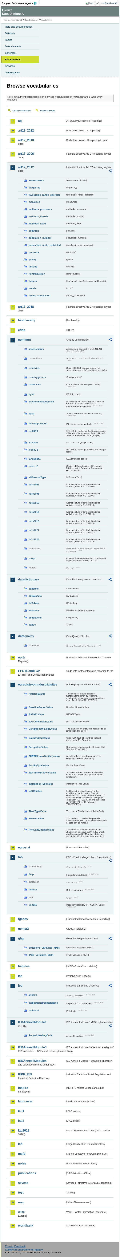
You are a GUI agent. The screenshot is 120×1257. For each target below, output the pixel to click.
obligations (35, 617)
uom (21, 1202)
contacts (34, 588)
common (24, 339)
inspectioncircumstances (43, 1002)
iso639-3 (33, 442)
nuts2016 (34, 521)
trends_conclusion (39, 295)
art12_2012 (26, 130)
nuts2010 (34, 502)
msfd (21, 1153)
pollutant (34, 1010)
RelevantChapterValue (41, 829)
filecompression (38, 423)
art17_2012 (26, 167)
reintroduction (37, 273)
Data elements (13, 46)
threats (33, 281)
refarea (33, 889)
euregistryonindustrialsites (37, 684)
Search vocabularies (21, 110)
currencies (35, 384)
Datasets (10, 33)
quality (32, 259)
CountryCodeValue (39, 738)
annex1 (33, 995)
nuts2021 (34, 530)
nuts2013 (34, 512)
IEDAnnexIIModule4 (32, 1060)
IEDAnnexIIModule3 (32, 1047)
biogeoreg (34, 187)
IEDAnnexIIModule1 (32, 1022)
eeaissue (34, 610)
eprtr (21, 657)
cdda (21, 330)
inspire (23, 1087)
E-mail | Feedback (15, 1246)
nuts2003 (34, 484)
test (20, 1192)
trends (32, 288)
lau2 (21, 1120)
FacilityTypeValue (39, 765)
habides (24, 966)
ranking (33, 266)
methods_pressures (40, 209)
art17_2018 (26, 306)
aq (20, 120)
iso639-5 (33, 449)
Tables (8, 39)
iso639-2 (33, 431)
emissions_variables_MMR (44, 947)
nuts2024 (34, 539)
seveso (23, 1182)
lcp (20, 1144)
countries (34, 368)
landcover (25, 1101)
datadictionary (28, 579)
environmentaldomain (41, 401)
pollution (34, 230)
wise (21, 1212)
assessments (36, 180)
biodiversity (26, 320)
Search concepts (47, 110)
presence (34, 252)
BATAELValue (36, 714)
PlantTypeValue (37, 811)
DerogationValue (38, 747)
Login (91, 3)
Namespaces (12, 72)
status (32, 624)
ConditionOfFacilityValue (43, 728)
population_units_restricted (45, 245)
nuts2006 (34, 493)
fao (20, 857)
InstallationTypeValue (41, 783)
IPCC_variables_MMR (41, 955)
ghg (21, 938)
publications (27, 1173)
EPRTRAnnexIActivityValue (44, 756)
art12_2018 (26, 140)
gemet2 (23, 928)
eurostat (24, 847)
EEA (20, 3)
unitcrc (33, 904)
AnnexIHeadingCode (40, 1035)
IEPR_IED (25, 1074)
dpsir (31, 394)
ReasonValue (36, 818)
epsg (31, 413)
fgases (23, 919)
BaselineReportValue (41, 707)
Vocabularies (13, 59)
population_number (40, 237)
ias (20, 976)
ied (20, 985)
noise (22, 1163)
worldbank (25, 1225)
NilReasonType (37, 477)
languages (35, 458)
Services (10, 66)
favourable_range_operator (44, 194)
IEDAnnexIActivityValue (42, 772)
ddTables (34, 603)
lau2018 (23, 1130)
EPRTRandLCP (29, 671)
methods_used (37, 223)
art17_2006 (26, 153)
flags (31, 874)
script (32, 558)
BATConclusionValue (41, 721)
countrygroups (37, 377)
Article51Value (37, 693)
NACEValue (35, 791)
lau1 (21, 1111)
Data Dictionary (31, 20)
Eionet (19, 20)
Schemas (10, 52)
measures (34, 201)
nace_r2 (33, 466)
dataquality (26, 636)
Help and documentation (19, 26)
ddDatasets (35, 596)
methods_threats (38, 216)
